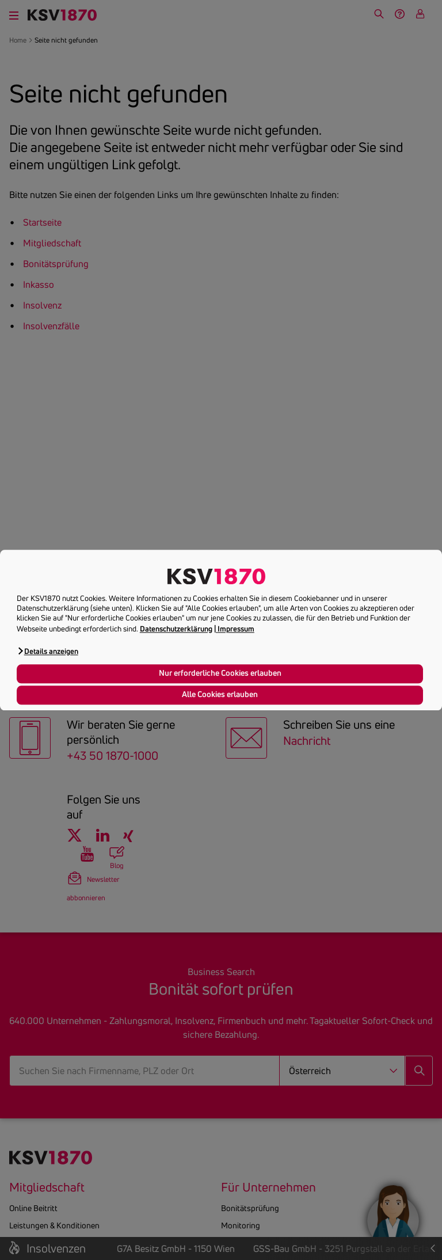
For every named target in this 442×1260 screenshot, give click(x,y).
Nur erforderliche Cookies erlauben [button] (220, 673)
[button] (47, 651)
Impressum (236, 628)
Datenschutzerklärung (176, 628)
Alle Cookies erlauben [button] (220, 695)
